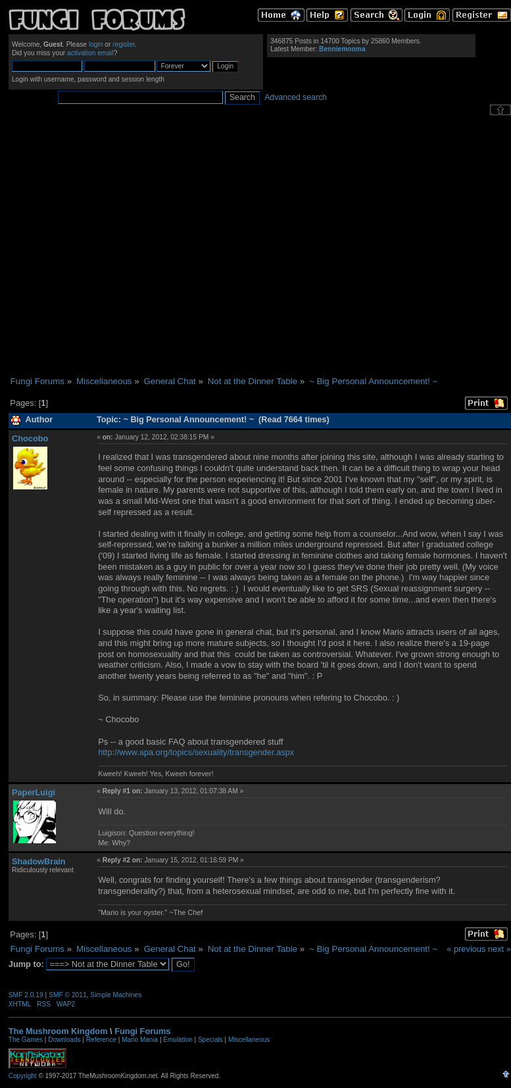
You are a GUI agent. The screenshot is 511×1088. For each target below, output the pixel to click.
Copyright (23, 1075)
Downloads (64, 1039)
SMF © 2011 (68, 995)
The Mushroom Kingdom (58, 1031)
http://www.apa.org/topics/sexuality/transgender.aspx (196, 752)
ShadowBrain (39, 861)
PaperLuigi (33, 792)
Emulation (177, 1039)
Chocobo (30, 438)
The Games (26, 1039)
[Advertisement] (128, 246)
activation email (90, 53)
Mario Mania (140, 1039)
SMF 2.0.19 (26, 995)
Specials (210, 1039)
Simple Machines (115, 995)
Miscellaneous (249, 1039)
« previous (466, 949)
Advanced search (295, 97)
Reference (101, 1039)
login (96, 44)
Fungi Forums (142, 1031)
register (123, 44)
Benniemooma (342, 49)
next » (499, 949)
